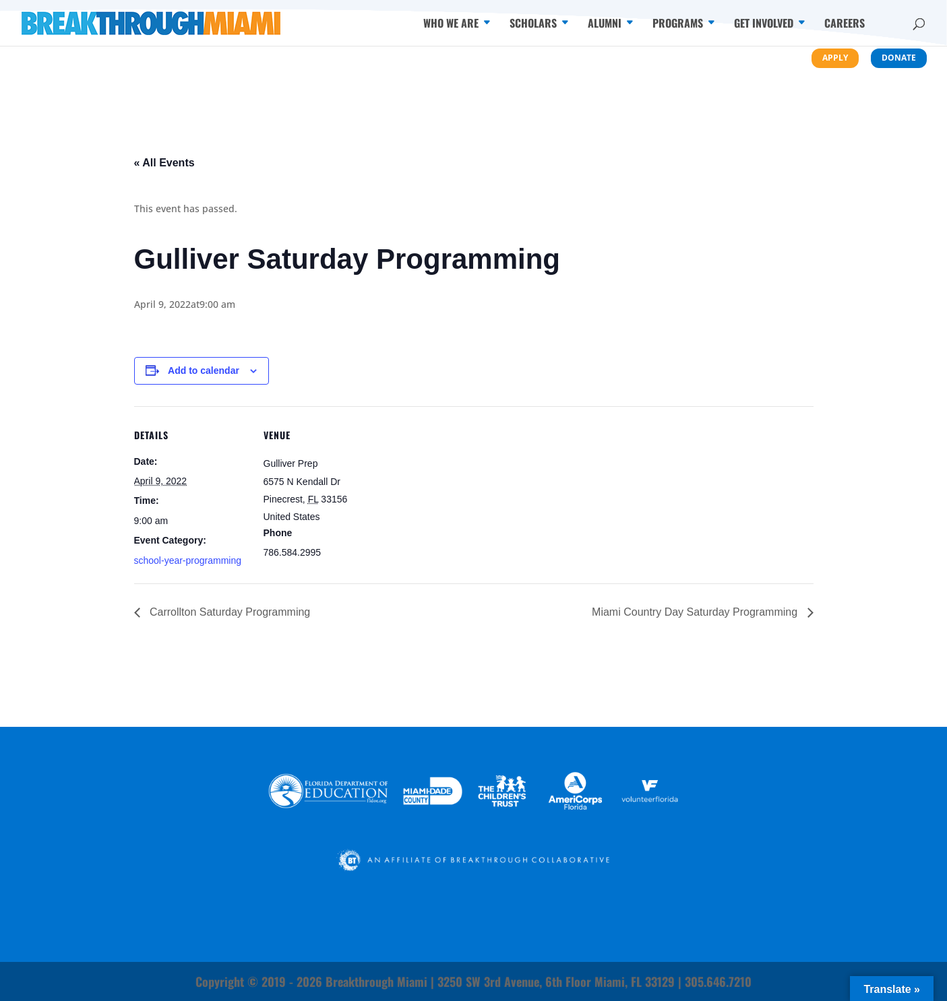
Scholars (533, 24)
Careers (844, 24)
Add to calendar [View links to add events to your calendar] (203, 370)
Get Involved (763, 24)
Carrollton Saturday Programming (229, 612)
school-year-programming (188, 560)
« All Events (164, 162)
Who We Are (451, 24)
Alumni (604, 24)
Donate (899, 57)
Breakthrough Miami (376, 981)
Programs (677, 24)
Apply (835, 57)
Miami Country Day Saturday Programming (696, 612)
